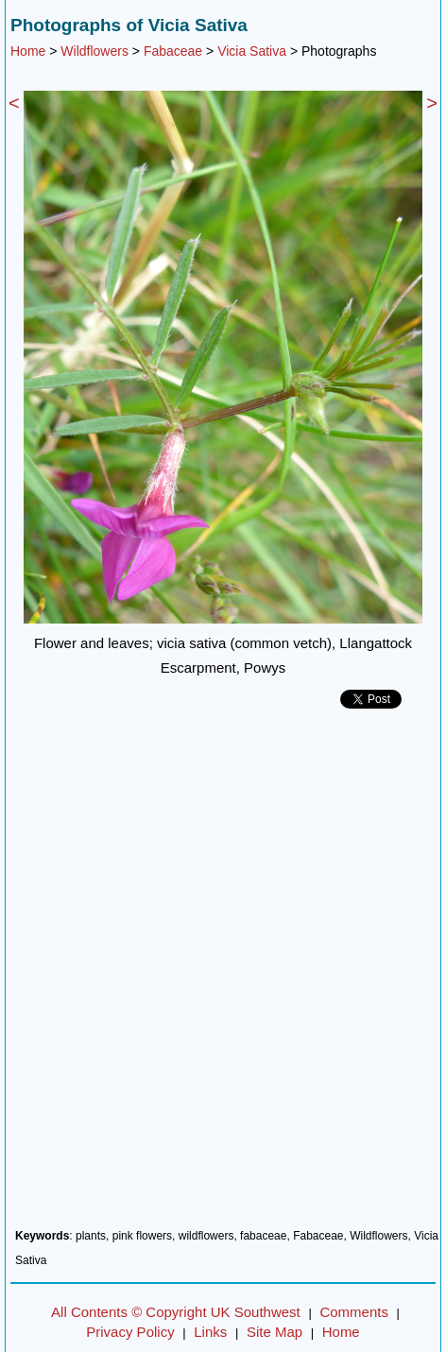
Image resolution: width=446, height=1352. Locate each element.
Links (210, 1332)
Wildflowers (94, 51)
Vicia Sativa (251, 51)
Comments (353, 1312)
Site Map (274, 1332)
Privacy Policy (130, 1332)
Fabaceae (173, 51)
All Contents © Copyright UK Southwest (175, 1312)
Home (27, 51)
